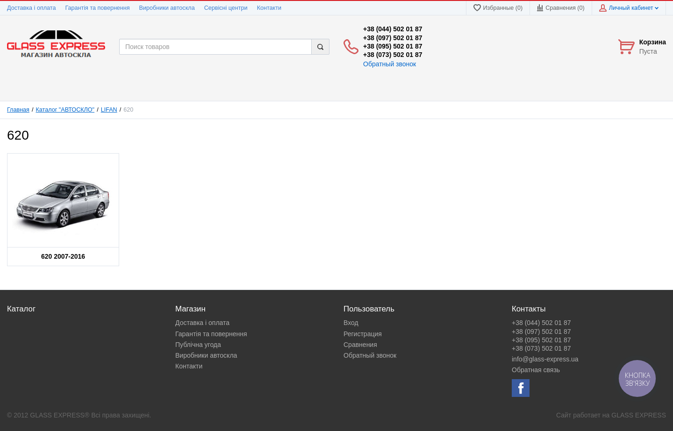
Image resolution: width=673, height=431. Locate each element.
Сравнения (360, 344)
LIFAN (109, 109)
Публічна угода (198, 344)
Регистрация (363, 334)
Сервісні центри (226, 8)
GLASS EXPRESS (638, 415)
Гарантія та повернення (97, 8)
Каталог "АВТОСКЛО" (65, 109)
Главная (18, 109)
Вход (351, 322)
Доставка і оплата (31, 8)
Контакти (269, 8)
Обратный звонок (389, 64)
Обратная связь (536, 370)
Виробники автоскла (167, 8)
